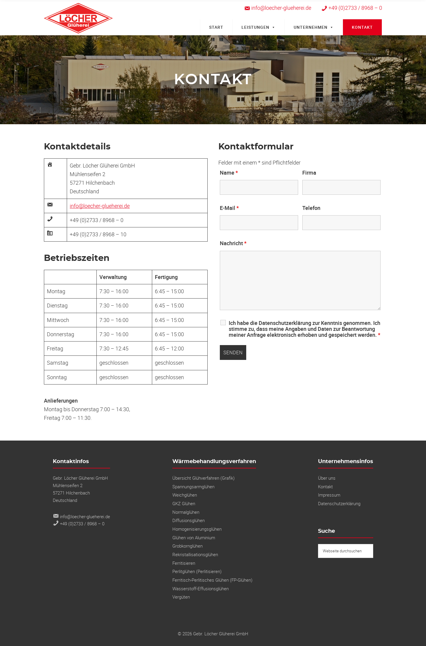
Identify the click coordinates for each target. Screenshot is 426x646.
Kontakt (362, 27)
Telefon (311, 207)
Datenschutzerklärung (339, 503)
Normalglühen (185, 512)
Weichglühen (184, 495)
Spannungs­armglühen (193, 486)
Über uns (327, 478)
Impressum (329, 495)
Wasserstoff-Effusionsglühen (200, 588)
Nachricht (233, 243)
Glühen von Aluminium (193, 537)
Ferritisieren (183, 563)
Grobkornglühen (187, 546)
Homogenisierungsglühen (197, 529)
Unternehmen (314, 27)
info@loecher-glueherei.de (100, 205)
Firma (309, 172)
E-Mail (229, 207)
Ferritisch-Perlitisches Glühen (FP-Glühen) (212, 580)
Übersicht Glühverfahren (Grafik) (203, 478)
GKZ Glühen (183, 503)
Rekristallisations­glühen (195, 554)
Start (216, 27)
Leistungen (258, 27)
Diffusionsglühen (188, 520)
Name (229, 172)
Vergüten (181, 597)
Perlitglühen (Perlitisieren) (197, 571)
